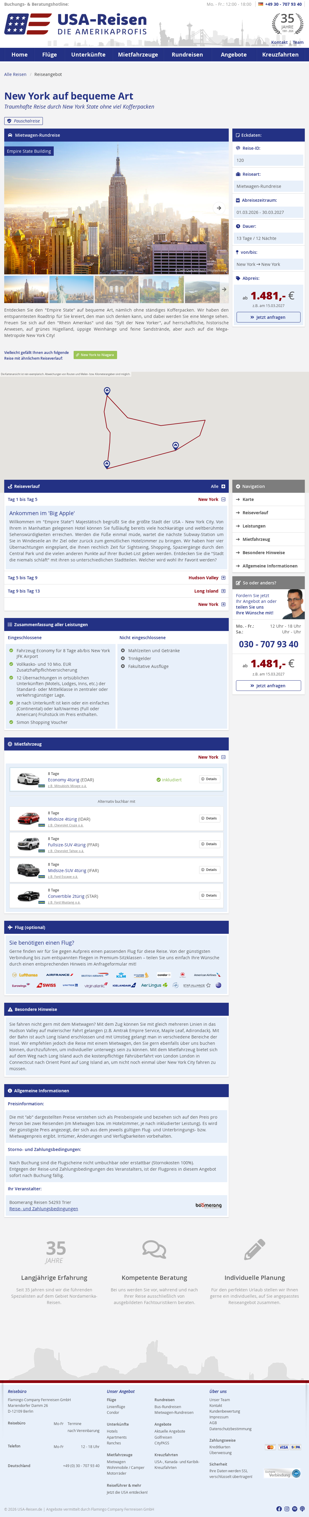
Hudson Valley (207, 577)
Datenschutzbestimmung (230, 1428)
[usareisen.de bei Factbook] (279, 1509)
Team (298, 42)
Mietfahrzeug (253, 539)
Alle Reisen (15, 74)
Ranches (114, 1442)
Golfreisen (163, 1437)
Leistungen (251, 526)
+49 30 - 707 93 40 (280, 4)
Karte (245, 499)
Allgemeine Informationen (267, 566)
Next (217, 205)
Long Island (209, 591)
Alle (218, 486)
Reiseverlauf (252, 512)
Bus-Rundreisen (167, 1406)
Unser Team (219, 1399)
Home (19, 54)
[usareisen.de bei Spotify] (294, 1509)
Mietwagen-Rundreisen (173, 1412)
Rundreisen (187, 54)
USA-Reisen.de (30, 1509)
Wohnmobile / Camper (126, 1467)
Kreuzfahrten (280, 54)
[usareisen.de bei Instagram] (287, 1509)
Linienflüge (116, 1406)
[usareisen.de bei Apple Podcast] (302, 1509)
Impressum (218, 1416)
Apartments (117, 1437)
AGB (213, 1422)
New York (211, 499)
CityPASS (161, 1442)
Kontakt (279, 42)
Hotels (112, 1431)
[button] (107, 464)
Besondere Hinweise (260, 552)
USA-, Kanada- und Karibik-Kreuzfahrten (176, 1464)
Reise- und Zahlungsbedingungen (43, 1208)
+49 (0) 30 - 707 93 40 (81, 1465)
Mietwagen (116, 1461)
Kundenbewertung (224, 1411)
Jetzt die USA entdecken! (127, 1492)
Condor (113, 1412)
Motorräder (116, 1473)
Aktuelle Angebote (169, 1431)
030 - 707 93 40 (268, 644)
